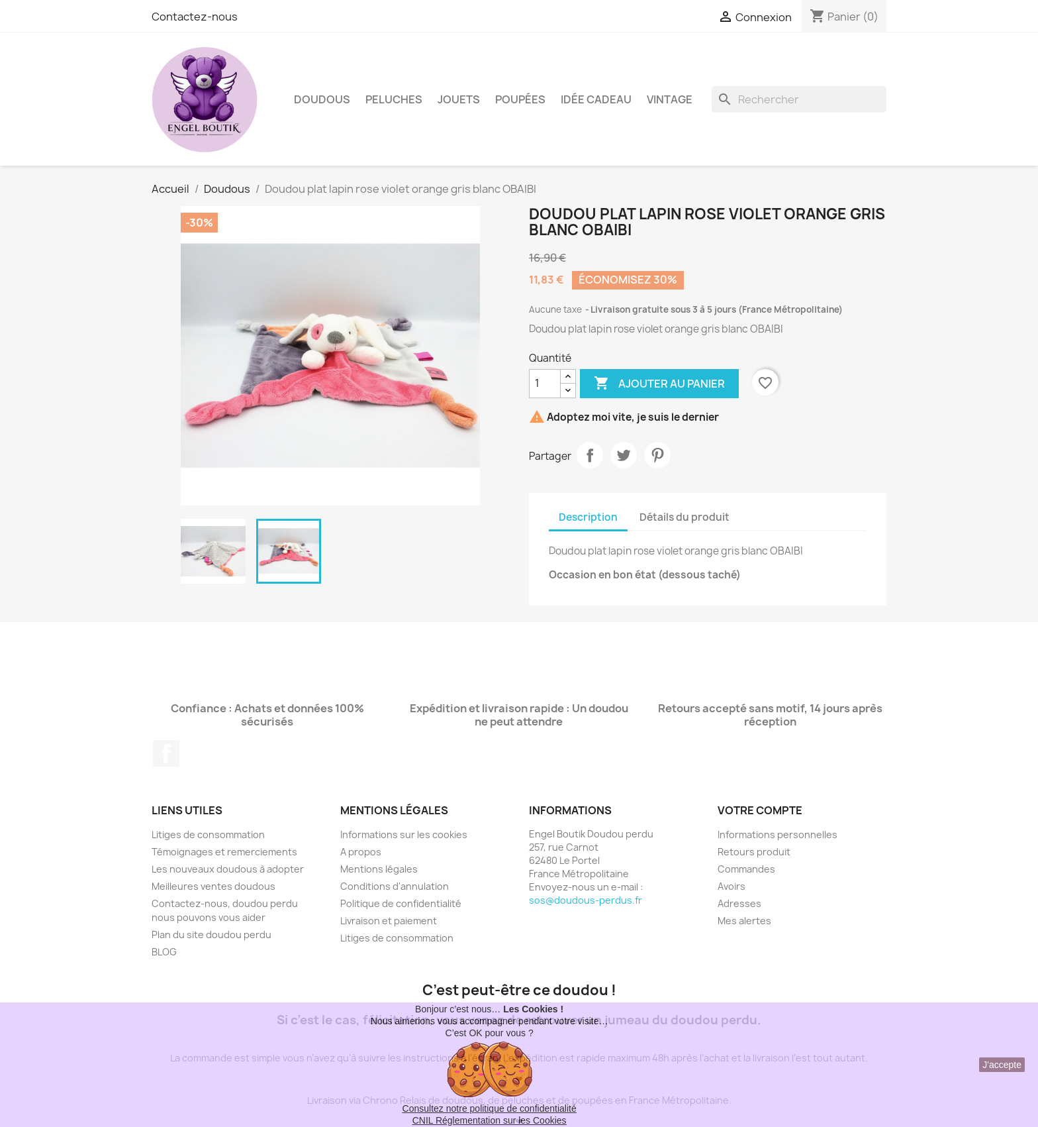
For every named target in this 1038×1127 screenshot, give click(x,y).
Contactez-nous (195, 16)
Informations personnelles (777, 834)
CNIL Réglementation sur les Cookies (489, 1120)
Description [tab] (588, 517)
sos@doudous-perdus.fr (585, 900)
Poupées (520, 99)
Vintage (669, 99)
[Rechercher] (799, 99)
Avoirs (731, 886)
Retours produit (754, 851)
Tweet (623, 455)
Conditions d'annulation (394, 886)
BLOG (164, 951)
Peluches (393, 99)
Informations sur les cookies (403, 834)
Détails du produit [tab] (684, 517)
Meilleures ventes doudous (213, 886)
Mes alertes (744, 920)
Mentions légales (379, 869)
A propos (360, 851)
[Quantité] (545, 383)
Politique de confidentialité (400, 903)
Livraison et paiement (388, 920)
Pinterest (657, 455)
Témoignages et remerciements (224, 851)
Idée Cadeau (596, 99)
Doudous (322, 99)
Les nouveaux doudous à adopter (228, 869)
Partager (590, 455)
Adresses (739, 903)
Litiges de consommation (208, 834)
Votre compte (760, 810)
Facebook (166, 753)
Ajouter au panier (659, 383)
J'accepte (1001, 1064)
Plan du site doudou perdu (211, 934)
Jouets (459, 99)
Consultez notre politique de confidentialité (489, 1108)
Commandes (746, 869)
